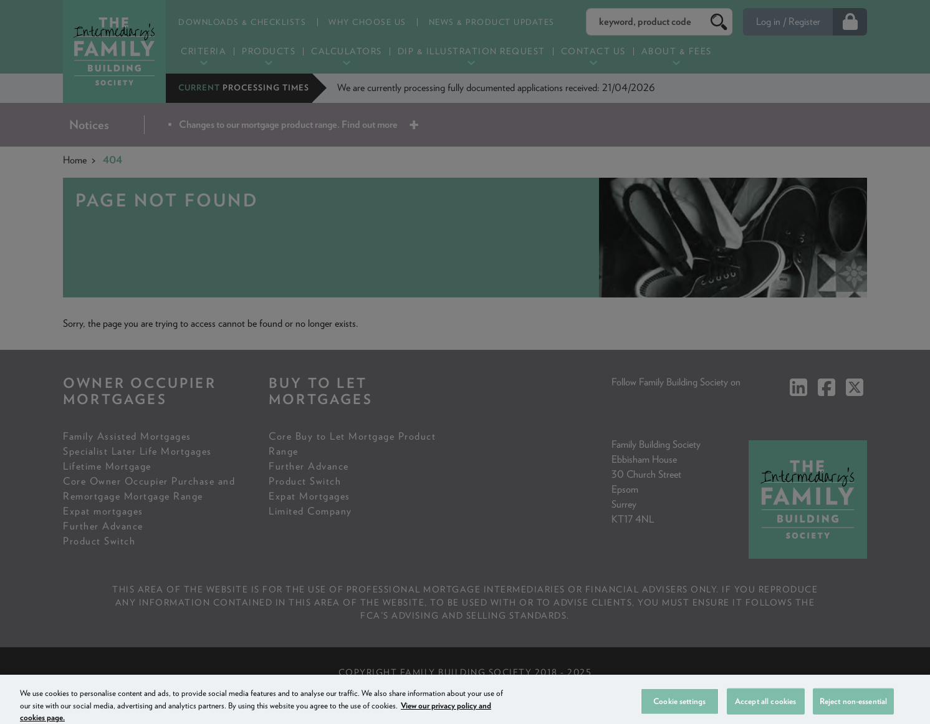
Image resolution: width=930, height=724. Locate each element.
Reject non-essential (854, 709)
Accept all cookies (765, 709)
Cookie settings (679, 709)
